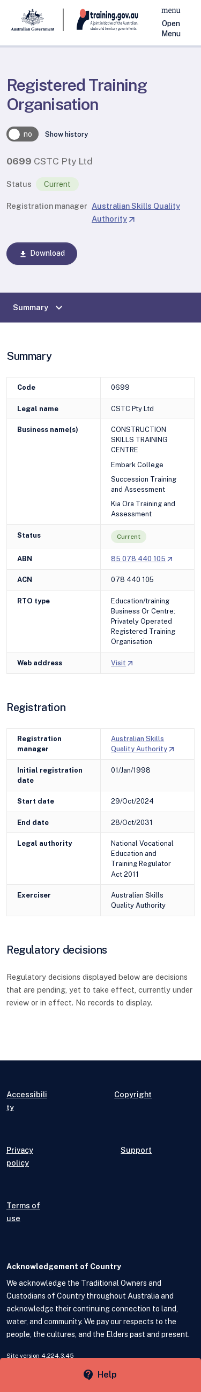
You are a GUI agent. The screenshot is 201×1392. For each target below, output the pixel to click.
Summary (39, 307)
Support (136, 1149)
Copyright (133, 1094)
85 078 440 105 (142, 559)
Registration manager (46, 205)
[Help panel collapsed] (100, 1375)
